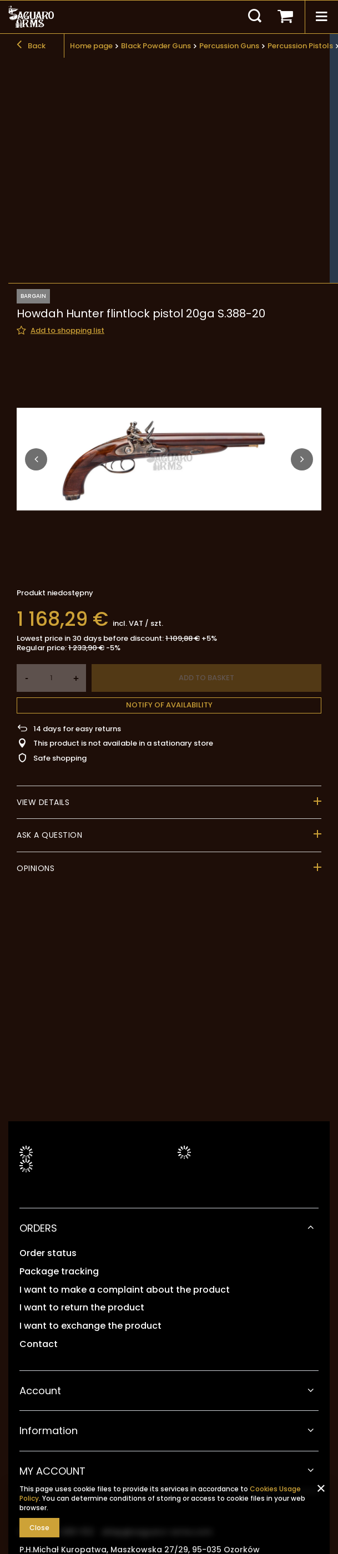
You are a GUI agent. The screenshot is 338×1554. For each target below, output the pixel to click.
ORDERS (38, 1228)
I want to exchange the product (90, 1326)
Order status (48, 1253)
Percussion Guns (229, 46)
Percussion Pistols (300, 46)
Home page (91, 46)
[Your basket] (285, 16)
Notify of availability (169, 532)
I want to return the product (81, 1308)
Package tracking (59, 1272)
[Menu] (321, 16)
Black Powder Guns (156, 46)
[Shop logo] (31, 17)
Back (31, 46)
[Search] (255, 16)
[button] (36, 286)
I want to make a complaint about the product (124, 1290)
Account (40, 1390)
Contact (38, 1344)
